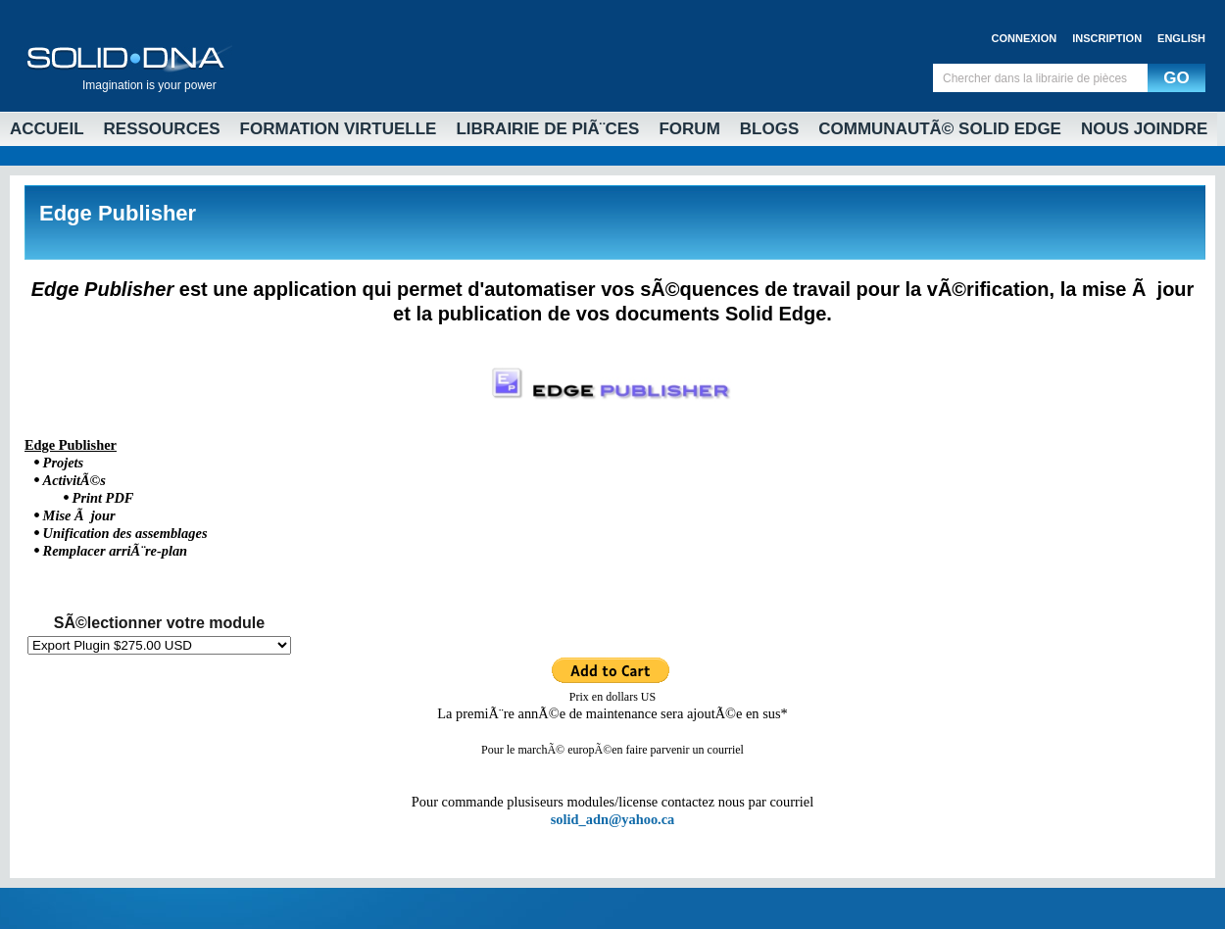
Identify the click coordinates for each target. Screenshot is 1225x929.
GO (1176, 78)
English (1181, 38)
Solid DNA (127, 54)
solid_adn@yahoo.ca (613, 819)
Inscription (1107, 38)
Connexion (1024, 38)
